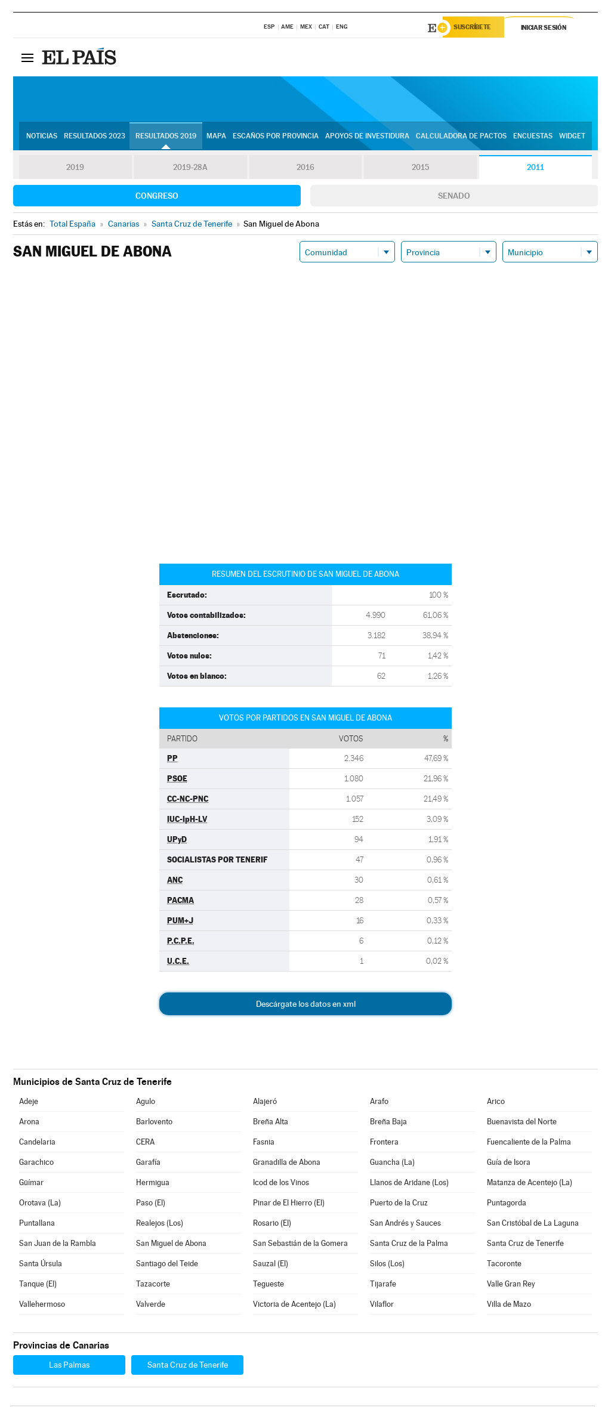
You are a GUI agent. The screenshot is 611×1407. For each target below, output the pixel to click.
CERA (145, 1143)
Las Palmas (69, 1366)
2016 (305, 169)
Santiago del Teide (167, 1265)
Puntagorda (506, 1204)
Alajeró (265, 1103)
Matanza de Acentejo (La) (529, 1184)
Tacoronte (504, 1265)
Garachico (36, 1163)
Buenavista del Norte (522, 1123)
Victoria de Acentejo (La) (294, 1305)
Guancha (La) (392, 1163)
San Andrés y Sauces (405, 1224)
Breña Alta (270, 1123)
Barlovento (154, 1123)
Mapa (216, 138)
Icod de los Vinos (281, 1184)
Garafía (148, 1163)
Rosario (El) (272, 1224)
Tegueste (268, 1285)
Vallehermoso (42, 1305)
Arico (496, 1103)
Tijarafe (383, 1285)
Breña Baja (388, 1123)
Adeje (28, 1103)
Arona (29, 1123)
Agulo (145, 1103)
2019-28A (190, 169)
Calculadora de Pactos (461, 138)
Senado (454, 197)
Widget (572, 138)
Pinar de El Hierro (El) (289, 1204)
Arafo (379, 1103)
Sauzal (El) (270, 1265)
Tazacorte (153, 1285)
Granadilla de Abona (286, 1163)
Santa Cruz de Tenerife (525, 1245)
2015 (420, 169)
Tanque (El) (38, 1285)
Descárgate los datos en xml (306, 1005)
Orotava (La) (40, 1204)
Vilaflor (382, 1305)
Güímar (31, 1184)
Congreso (156, 197)
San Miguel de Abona (171, 1245)
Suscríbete (476, 28)
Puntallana (37, 1224)
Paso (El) (150, 1204)
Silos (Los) (387, 1265)
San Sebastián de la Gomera (300, 1245)
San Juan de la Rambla (57, 1245)
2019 (75, 169)
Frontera (384, 1143)
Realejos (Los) (159, 1224)
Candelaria (37, 1143)
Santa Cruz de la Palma (409, 1245)
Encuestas (533, 138)
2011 (535, 169)
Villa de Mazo (509, 1305)
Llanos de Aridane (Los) (409, 1184)
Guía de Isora (508, 1163)
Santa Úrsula (40, 1265)
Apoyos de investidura (367, 138)
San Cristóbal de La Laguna (533, 1224)
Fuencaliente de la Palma (529, 1143)
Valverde (150, 1305)
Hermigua (152, 1184)
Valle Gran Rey (511, 1285)
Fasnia (263, 1143)
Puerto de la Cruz (399, 1204)
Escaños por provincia (276, 138)
